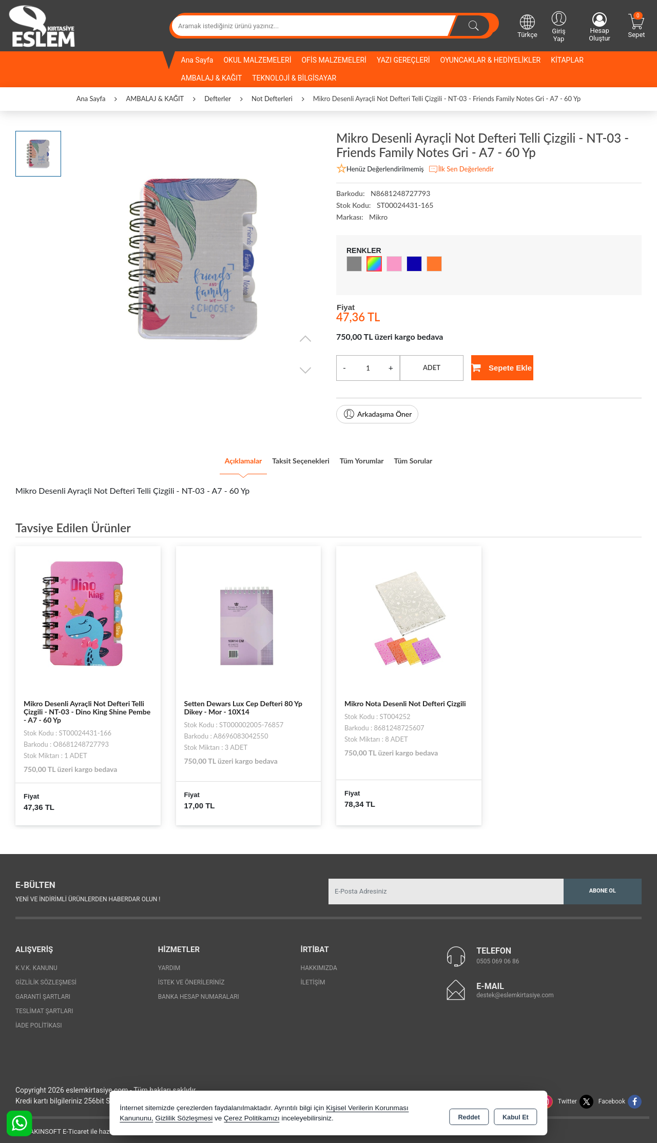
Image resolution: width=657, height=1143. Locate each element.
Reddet (469, 1115)
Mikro (378, 216)
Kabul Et (516, 1115)
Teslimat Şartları (44, 1005)
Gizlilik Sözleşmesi (45, 976)
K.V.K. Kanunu (36, 961)
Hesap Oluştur (599, 27)
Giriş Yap (559, 26)
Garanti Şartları (42, 990)
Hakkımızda (319, 961)
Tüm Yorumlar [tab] (374, 457)
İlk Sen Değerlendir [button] (461, 169)
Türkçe (527, 25)
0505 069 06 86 (497, 955)
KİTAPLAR (567, 60)
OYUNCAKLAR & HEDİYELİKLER (490, 60)
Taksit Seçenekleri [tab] (289, 457)
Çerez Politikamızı (252, 1119)
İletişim (313, 976)
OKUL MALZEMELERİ (257, 60)
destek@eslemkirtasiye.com (515, 989)
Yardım (169, 961)
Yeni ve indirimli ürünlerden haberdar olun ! (87, 893)
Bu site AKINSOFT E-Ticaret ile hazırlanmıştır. (74, 1125)
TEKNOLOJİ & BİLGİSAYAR (294, 78)
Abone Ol (602, 884)
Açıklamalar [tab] (207, 457)
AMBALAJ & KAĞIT (211, 78)
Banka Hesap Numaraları (198, 990)
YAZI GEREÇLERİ (403, 60)
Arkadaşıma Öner (377, 414)
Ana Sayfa (197, 60)
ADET (431, 367)
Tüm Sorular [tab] (448, 457)
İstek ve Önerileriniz (191, 976)
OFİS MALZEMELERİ (333, 60)
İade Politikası (38, 1019)
